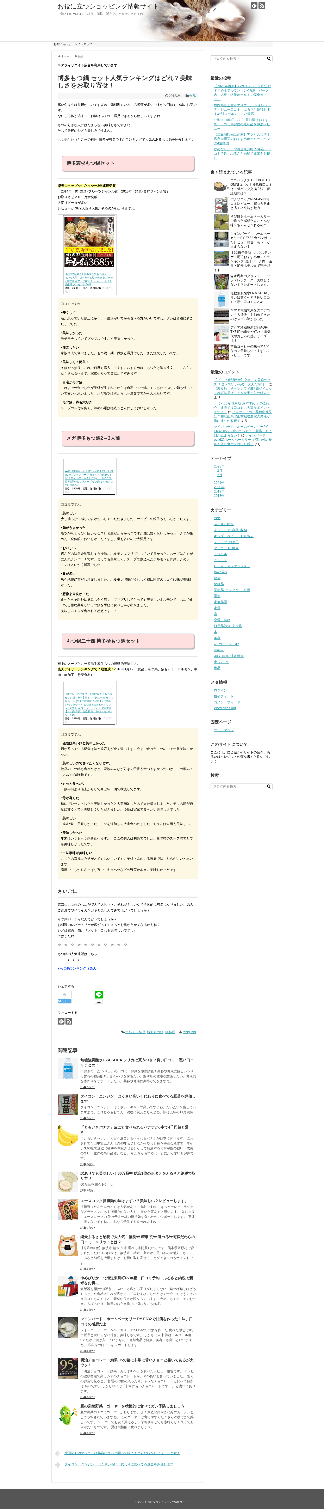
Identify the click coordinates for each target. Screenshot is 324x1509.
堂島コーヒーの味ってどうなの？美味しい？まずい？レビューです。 (250, 351)
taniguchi (189, 1032)
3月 (219, 470)
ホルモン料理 (135, 1032)
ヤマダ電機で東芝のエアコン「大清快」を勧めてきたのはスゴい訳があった (250, 314)
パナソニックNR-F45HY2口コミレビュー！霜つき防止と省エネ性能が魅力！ (251, 203)
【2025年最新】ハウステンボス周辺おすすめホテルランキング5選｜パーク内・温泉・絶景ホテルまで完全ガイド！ (243, 261)
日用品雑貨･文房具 (228, 626)
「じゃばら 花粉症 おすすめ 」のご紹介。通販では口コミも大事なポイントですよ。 (242, 408)
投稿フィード (224, 696)
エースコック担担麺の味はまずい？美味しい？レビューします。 (134, 1201)
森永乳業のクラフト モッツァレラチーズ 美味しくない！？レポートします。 (250, 280)
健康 (217, 578)
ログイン (220, 690)
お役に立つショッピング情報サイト (108, 6)
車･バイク (221, 662)
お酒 (217, 518)
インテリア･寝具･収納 (230, 530)
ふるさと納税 (224, 524)
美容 (217, 638)
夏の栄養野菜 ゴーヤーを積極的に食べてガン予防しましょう (132, 1406)
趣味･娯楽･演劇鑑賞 (229, 656)
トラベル (220, 554)
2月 (219, 475)
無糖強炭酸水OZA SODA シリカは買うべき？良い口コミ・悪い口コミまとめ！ (250, 297)
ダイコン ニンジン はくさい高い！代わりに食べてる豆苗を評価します (114, 1464)
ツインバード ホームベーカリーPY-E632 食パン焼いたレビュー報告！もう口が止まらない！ (243, 431)
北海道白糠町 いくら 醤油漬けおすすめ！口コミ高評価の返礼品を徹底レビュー (242, 124)
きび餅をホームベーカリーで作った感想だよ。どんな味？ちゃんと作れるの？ (250, 221)
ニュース (220, 560)
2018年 (219, 495)
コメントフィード (227, 702)
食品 (192, 96)
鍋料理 (170, 1032)
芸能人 (219, 650)
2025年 (219, 466)
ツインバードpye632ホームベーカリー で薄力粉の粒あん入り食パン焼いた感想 (243, 440)
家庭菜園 (220, 602)
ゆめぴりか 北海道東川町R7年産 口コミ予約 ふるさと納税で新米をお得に (242, 153)
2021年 (219, 482)
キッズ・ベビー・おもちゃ (234, 536)
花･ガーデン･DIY (226, 644)
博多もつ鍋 (155, 1032)
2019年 (219, 491)
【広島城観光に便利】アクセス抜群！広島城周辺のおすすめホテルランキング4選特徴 (242, 139)
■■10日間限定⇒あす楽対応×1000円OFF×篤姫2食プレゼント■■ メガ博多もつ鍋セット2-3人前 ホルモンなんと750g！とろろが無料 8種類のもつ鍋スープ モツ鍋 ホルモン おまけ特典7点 (89, 478)
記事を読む (87, 1087)
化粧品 (219, 584)
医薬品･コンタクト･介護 (232, 590)
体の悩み (220, 572)
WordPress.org (225, 708)
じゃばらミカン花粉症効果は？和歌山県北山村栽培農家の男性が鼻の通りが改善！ (243, 416)
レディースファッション (232, 566)
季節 (217, 596)
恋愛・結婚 (222, 620)
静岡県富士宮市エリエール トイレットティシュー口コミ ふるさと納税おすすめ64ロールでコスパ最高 (242, 109)
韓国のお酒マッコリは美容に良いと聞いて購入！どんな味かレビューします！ (117, 1453)
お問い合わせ (62, 44)
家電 (217, 608)
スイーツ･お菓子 (226, 542)
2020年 (219, 487)
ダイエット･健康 (226, 548)
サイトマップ (83, 44)
